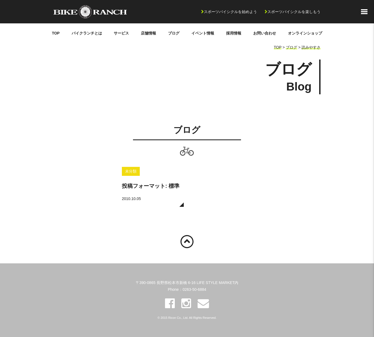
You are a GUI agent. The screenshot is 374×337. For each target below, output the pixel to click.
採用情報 (233, 33)
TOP (56, 33)
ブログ (173, 33)
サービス (121, 33)
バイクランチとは (87, 33)
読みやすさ (311, 47)
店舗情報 (148, 33)
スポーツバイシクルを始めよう (230, 12)
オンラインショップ (305, 33)
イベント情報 (202, 33)
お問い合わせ (264, 33)
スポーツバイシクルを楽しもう (294, 12)
